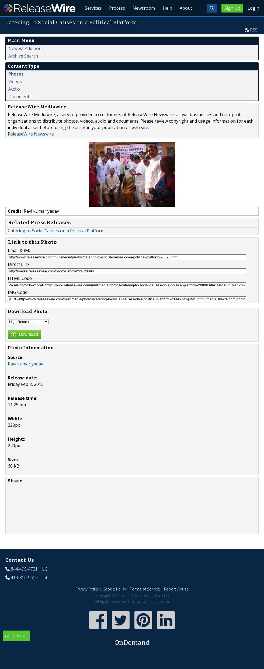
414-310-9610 (24, 590)
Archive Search (23, 68)
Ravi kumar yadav (25, 376)
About (185, 21)
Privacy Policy (87, 601)
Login (253, 8)
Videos (15, 94)
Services (89, 21)
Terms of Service (145, 601)
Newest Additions (26, 61)
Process (113, 21)
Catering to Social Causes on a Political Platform (56, 243)
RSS (254, 42)
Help (166, 21)
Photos (15, 86)
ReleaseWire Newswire (31, 146)
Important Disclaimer (150, 613)
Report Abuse (176, 601)
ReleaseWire (40, 8)
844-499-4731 (24, 581)
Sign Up (232, 8)
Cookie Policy (114, 601)
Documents (20, 109)
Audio (14, 101)
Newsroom (141, 21)
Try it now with (132, 652)
